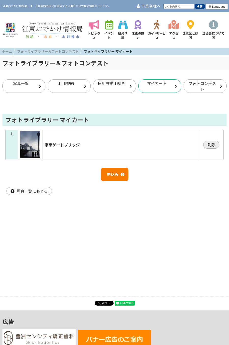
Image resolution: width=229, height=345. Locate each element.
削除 (211, 145)
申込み (115, 174)
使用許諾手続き (115, 84)
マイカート (162, 84)
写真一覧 (27, 84)
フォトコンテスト (205, 86)
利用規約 (72, 84)
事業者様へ (149, 6)
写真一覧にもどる (29, 191)
